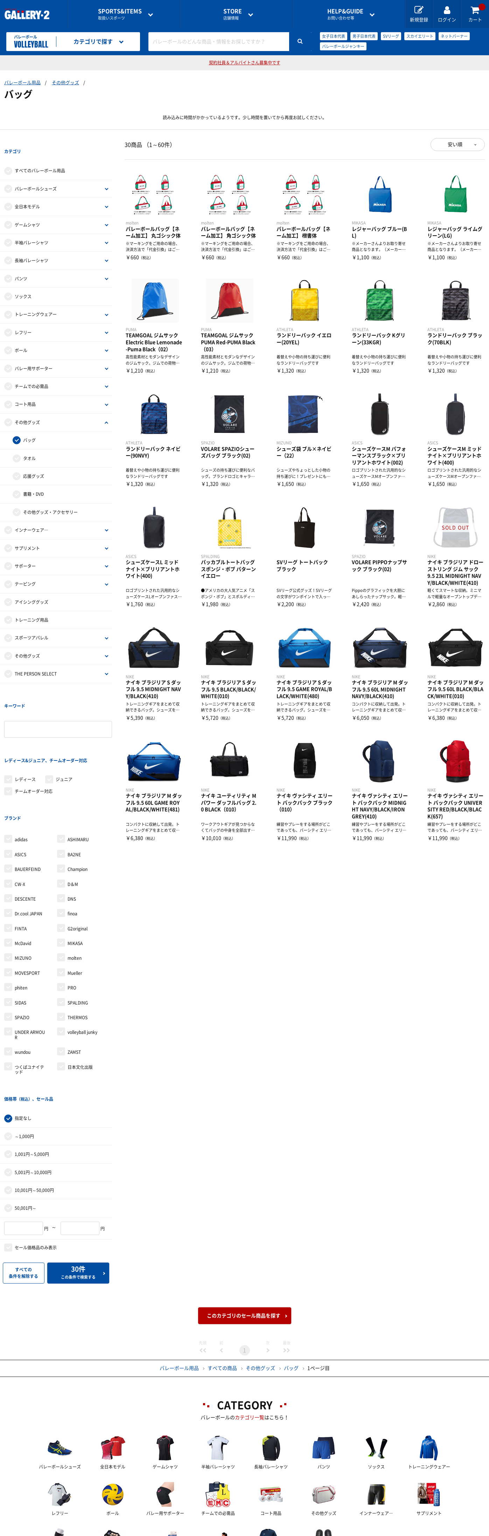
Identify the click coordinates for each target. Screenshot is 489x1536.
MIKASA (75, 886)
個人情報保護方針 (346, 1531)
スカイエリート (419, 36)
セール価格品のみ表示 (36, 1176)
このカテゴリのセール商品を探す (243, 1244)
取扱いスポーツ (120, 14)
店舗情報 (232, 14)
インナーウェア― (31, 516)
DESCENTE (25, 842)
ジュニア (64, 736)
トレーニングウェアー (36, 300)
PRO (72, 931)
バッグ (29, 426)
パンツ (21, 264)
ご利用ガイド (128, 1531)
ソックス (23, 282)
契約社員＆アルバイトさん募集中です (244, 62)
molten (75, 901)
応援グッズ (33, 462)
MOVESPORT (27, 916)
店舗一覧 (78, 1531)
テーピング (25, 570)
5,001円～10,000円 (33, 1101)
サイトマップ (406, 1531)
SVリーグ (391, 36)
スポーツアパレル (31, 624)
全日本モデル (27, 192)
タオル (29, 444)
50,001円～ (25, 1137)
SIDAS (20, 946)
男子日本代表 (364, 36)
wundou (22, 995)
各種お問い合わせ (189, 1531)
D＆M (73, 827)
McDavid (23, 886)
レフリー (23, 318)
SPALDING (78, 946)
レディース (25, 736)
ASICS (20, 797)
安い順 (455, 144)
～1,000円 (24, 1065)
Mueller (75, 916)
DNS (72, 842)
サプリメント (27, 534)
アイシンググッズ (31, 588)
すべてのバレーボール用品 (40, 157)
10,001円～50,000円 (34, 1119)
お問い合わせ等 (345, 14)
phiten (21, 931)
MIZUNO (23, 901)
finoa (72, 857)
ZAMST (74, 995)
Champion (78, 812)
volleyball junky (82, 975)
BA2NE (74, 797)
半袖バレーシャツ (31, 228)
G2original (78, 872)
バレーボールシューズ (36, 174)
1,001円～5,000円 (32, 1083)
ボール (21, 336)
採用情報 (290, 1531)
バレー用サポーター (34, 354)
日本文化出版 (80, 1010)
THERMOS (78, 960)
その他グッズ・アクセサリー (50, 498)
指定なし (23, 1047)
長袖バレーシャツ (31, 246)
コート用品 (25, 390)
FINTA (21, 872)
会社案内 (244, 1531)
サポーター (25, 552)
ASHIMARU (78, 782)
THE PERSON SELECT (36, 659)
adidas (21, 782)
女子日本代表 (333, 36)
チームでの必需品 (31, 372)
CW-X (20, 827)
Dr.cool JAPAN (28, 857)
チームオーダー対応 (34, 748)
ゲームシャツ (27, 210)
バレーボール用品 (22, 82)
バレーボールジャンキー (343, 46)
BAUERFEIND (28, 812)
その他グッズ (65, 82)
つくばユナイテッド (29, 1012)
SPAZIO (22, 960)
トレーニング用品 (31, 605)
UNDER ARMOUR (30, 977)
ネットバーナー (454, 36)
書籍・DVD (33, 480)
